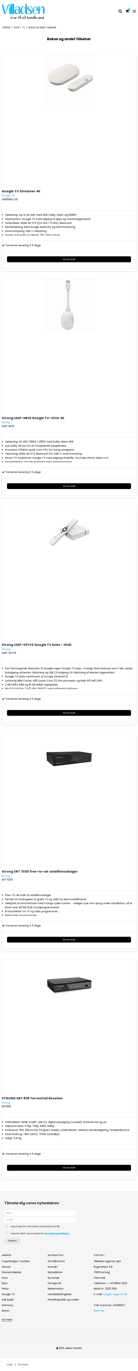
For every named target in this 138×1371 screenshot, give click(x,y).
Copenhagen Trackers (16, 1261)
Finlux (5, 1288)
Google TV (8, 1294)
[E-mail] (40, 1219)
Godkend (12, 1240)
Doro (5, 1278)
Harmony (7, 1305)
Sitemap (99, 1310)
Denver (6, 1267)
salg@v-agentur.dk (115, 1294)
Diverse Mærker (11, 1272)
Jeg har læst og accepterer (39, 1233)
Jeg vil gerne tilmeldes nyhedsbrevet (43, 1226)
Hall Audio (8, 1299)
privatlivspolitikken (57, 1233)
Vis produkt (69, 259)
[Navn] (40, 1213)
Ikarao (5, 1310)
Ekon (5, 1283)
